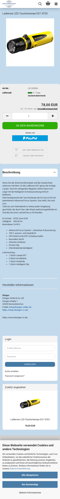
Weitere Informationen (30, 492)
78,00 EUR (30, 425)
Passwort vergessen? (14, 376)
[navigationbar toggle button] (56, 4)
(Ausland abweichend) (36, 96)
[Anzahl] (30, 116)
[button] (7, 116)
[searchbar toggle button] (40, 4)
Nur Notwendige (30, 484)
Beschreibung (11, 172)
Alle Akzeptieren (30, 475)
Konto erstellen (12, 371)
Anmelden (30, 364)
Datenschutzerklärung (20, 468)
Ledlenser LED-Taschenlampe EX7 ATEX (30, 419)
